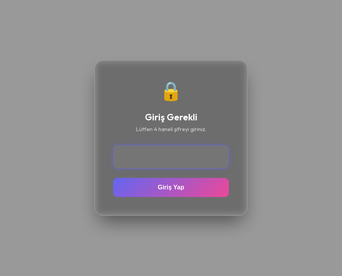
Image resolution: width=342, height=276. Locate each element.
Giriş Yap (171, 187)
